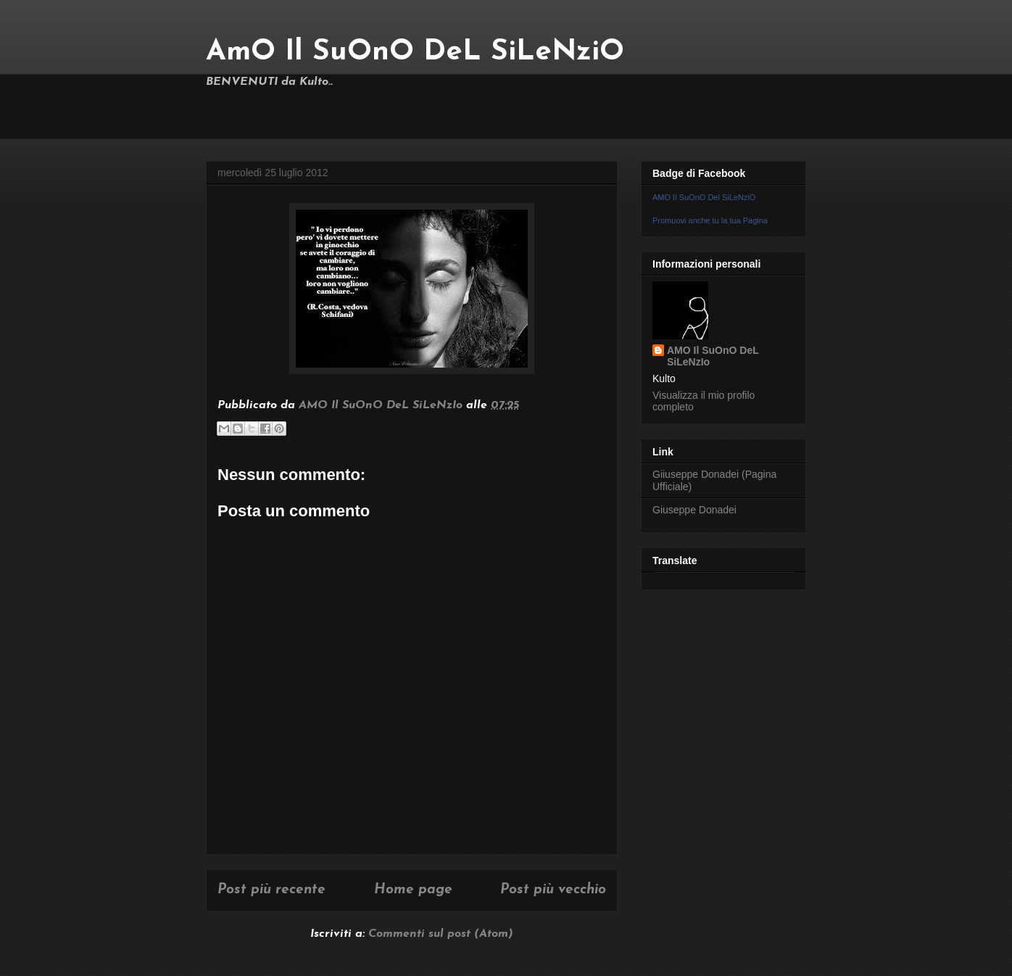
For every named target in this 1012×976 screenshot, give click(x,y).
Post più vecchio (553, 890)
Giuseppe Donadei (694, 510)
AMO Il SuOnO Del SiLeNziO (703, 197)
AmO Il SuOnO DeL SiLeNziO (415, 52)
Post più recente (271, 890)
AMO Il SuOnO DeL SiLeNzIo (713, 356)
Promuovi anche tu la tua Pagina (710, 220)
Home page (413, 890)
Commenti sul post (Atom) (440, 934)
